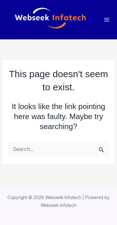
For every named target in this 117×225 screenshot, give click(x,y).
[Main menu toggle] (107, 20)
